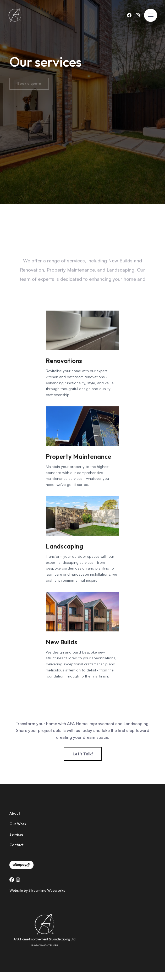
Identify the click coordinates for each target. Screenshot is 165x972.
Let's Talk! (83, 753)
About (14, 813)
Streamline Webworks (47, 890)
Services (16, 834)
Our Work (17, 823)
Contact (16, 845)
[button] (150, 15)
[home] (17, 15)
